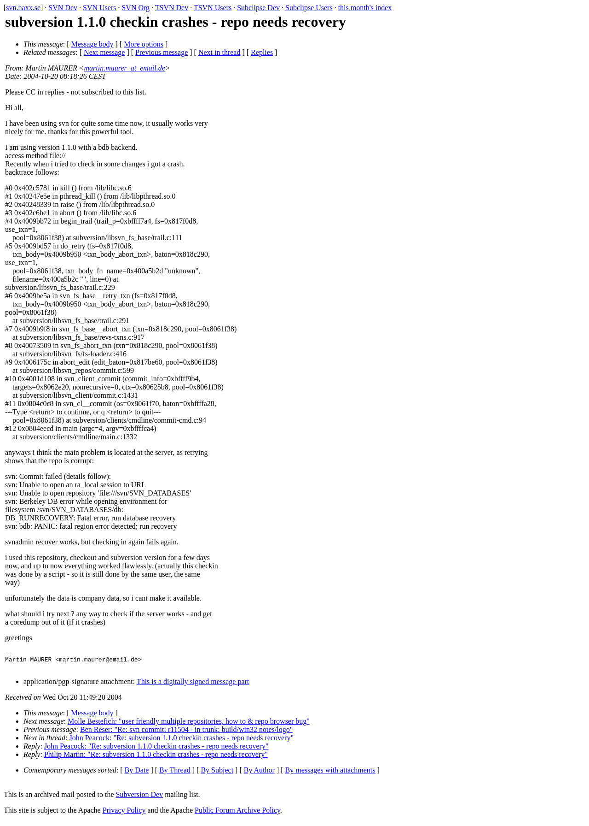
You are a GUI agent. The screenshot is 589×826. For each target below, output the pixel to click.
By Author (259, 774)
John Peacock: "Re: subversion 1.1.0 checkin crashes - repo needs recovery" (181, 742)
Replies (262, 52)
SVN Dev (62, 8)
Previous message (161, 52)
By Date (137, 774)
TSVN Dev (171, 8)
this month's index (365, 8)
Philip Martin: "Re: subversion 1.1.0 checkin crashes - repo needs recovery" (156, 758)
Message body (92, 44)
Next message (104, 52)
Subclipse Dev (258, 8)
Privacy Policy (124, 814)
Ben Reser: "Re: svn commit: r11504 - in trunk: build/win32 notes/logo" (186, 734)
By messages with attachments (330, 774)
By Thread (175, 774)
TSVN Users (212, 8)
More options (143, 44)
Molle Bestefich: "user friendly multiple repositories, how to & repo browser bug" (189, 725)
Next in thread (219, 52)
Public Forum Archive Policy (237, 814)
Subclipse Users (309, 8)
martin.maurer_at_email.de (124, 68)
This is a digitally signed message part (193, 686)
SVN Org (135, 8)
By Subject (217, 774)
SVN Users (99, 8)
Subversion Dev (139, 798)
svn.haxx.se (23, 8)
